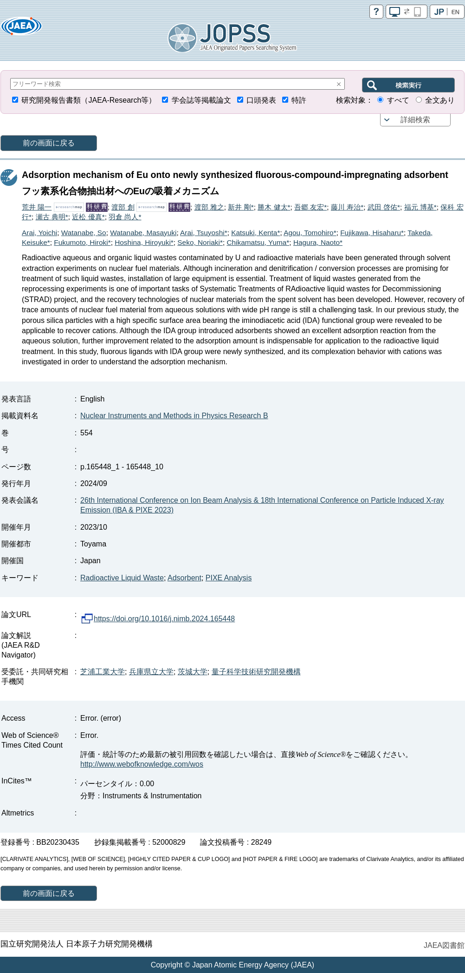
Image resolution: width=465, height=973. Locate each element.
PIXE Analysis (229, 578)
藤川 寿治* (347, 207)
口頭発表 (261, 100)
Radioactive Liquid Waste (122, 578)
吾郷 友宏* (310, 207)
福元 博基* (420, 207)
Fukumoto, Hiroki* (82, 242)
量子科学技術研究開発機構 (256, 672)
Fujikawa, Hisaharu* (372, 233)
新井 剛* (240, 207)
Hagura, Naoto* (317, 242)
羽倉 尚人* (125, 217)
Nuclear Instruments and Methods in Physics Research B (174, 416)
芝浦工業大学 (102, 672)
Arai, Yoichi (39, 233)
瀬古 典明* (52, 217)
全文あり (440, 100)
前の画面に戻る (49, 143)
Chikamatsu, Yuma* (257, 242)
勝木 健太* (274, 207)
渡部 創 (122, 207)
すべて (398, 100)
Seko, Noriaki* (200, 242)
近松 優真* (88, 217)
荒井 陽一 (37, 207)
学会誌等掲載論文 (201, 100)
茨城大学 (192, 672)
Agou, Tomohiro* (310, 233)
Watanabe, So (83, 233)
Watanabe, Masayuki (143, 233)
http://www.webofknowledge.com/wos (141, 764)
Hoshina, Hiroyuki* (144, 242)
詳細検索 (415, 120)
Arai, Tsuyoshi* (203, 233)
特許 (298, 100)
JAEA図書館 (444, 945)
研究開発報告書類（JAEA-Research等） (88, 100)
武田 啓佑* (384, 207)
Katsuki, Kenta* (255, 233)
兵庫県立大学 (151, 672)
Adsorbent (184, 578)
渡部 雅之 (209, 207)
